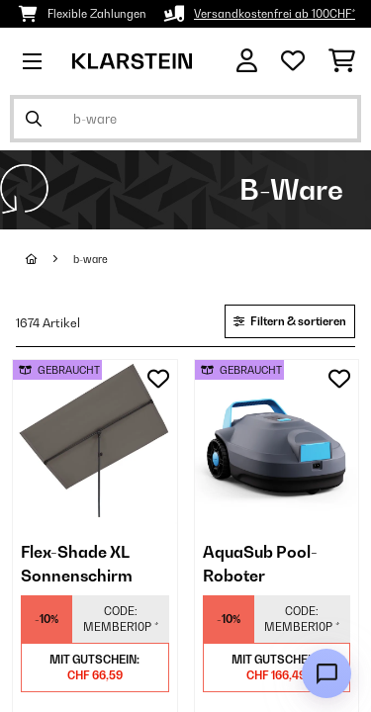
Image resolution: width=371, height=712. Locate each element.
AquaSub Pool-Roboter (260, 563)
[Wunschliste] (293, 61)
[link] (95, 442)
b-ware (90, 259)
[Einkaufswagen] (341, 61)
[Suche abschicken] (34, 119)
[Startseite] (49, 259)
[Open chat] (326, 673)
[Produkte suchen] (185, 118)
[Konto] (246, 60)
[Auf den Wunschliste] (158, 379)
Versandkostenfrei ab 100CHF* (274, 14)
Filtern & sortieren (289, 321)
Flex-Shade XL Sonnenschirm (77, 563)
